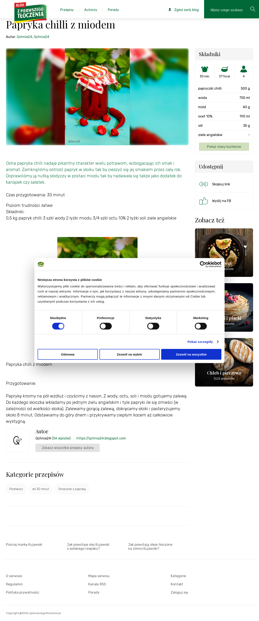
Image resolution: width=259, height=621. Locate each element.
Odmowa (67, 354)
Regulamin (14, 584)
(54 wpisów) (61, 438)
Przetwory (16, 489)
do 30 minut (40, 489)
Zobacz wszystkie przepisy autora (67, 448)
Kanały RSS (97, 584)
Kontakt (177, 584)
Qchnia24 (24, 37)
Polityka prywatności (22, 592)
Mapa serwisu (99, 576)
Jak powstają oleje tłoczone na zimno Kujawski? (150, 547)
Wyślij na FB (214, 200)
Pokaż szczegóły (200, 341)
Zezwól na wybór (129, 354)
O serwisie (14, 576)
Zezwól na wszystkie (191, 354)
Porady (94, 592)
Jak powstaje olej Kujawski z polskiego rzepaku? (88, 547)
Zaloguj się (179, 592)
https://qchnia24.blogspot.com (101, 438)
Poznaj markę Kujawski (24, 545)
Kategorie (178, 576)
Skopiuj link (214, 184)
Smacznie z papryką (72, 489)
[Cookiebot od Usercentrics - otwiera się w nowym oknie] (202, 264)
